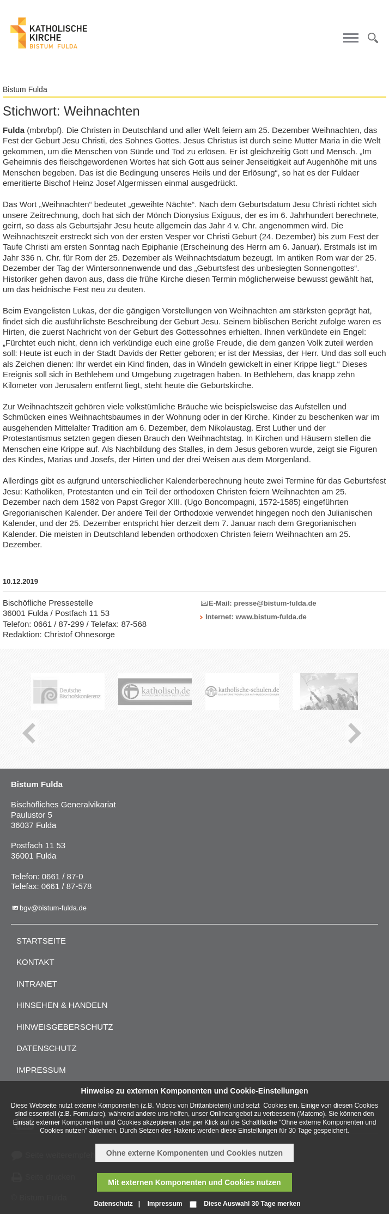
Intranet (36, 983)
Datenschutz (46, 1048)
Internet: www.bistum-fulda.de (256, 617)
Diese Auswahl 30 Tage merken (252, 1203)
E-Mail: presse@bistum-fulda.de (263, 603)
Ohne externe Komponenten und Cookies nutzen (194, 1153)
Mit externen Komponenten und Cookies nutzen (194, 1182)
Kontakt (35, 962)
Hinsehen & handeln (62, 1005)
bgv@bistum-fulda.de (53, 908)
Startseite (41, 940)
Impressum (41, 1069)
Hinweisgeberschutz (64, 1026)
